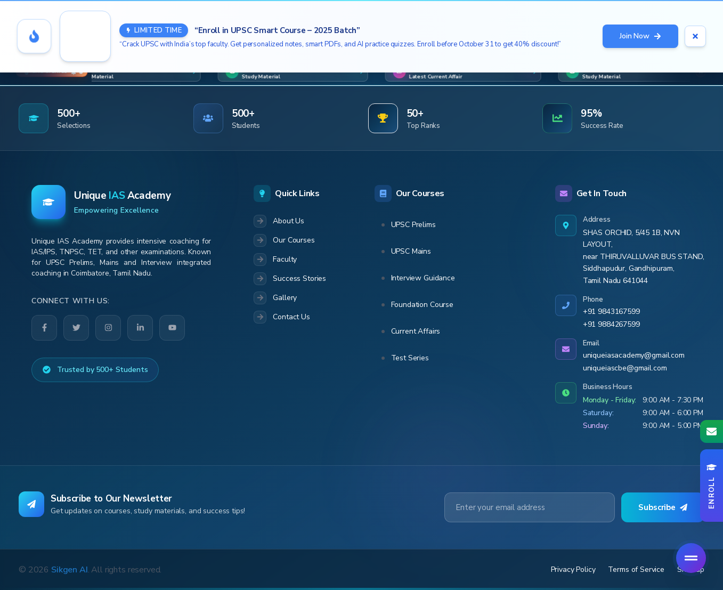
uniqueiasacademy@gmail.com (634, 355)
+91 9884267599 (611, 324)
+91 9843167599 (611, 311)
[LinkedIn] (140, 328)
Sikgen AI (69, 570)
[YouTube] (172, 328)
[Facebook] (44, 328)
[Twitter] (76, 328)
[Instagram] (108, 328)
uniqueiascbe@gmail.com (625, 368)
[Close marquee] (700, 72)
